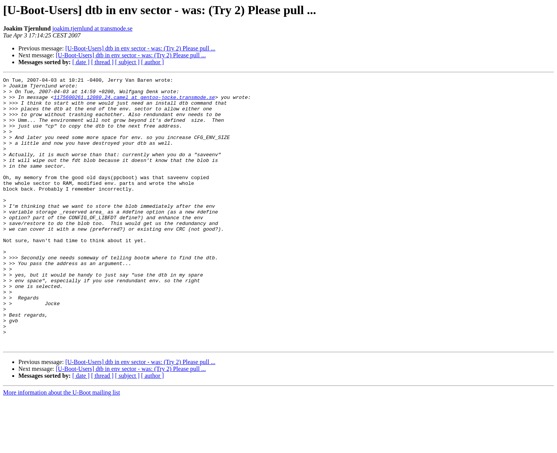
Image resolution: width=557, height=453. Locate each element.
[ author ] (152, 62)
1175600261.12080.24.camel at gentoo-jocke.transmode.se (134, 101)
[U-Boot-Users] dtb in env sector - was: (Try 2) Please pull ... (140, 48)
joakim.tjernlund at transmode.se (92, 28)
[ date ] (81, 62)
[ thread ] (102, 62)
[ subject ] (127, 62)
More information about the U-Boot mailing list (61, 446)
